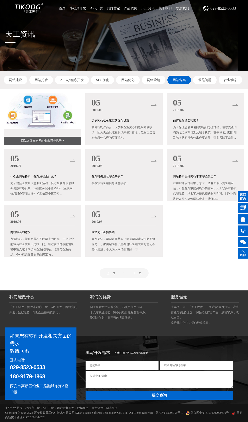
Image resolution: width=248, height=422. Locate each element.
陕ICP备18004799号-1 (169, 412)
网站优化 (128, 80)
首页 (62, 8)
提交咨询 (159, 395)
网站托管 (41, 80)
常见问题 (204, 80)
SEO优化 (102, 80)
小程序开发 (78, 8)
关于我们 (165, 8)
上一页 (111, 273)
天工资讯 (148, 8)
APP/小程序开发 (72, 80)
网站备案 (179, 80)
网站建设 (15, 80)
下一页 (137, 273)
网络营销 (153, 80)
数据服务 (24, 312)
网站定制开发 (65, 408)
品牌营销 (113, 8)
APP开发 (96, 8)
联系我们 (182, 8)
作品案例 (130, 8)
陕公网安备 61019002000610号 (207, 412)
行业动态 (230, 80)
